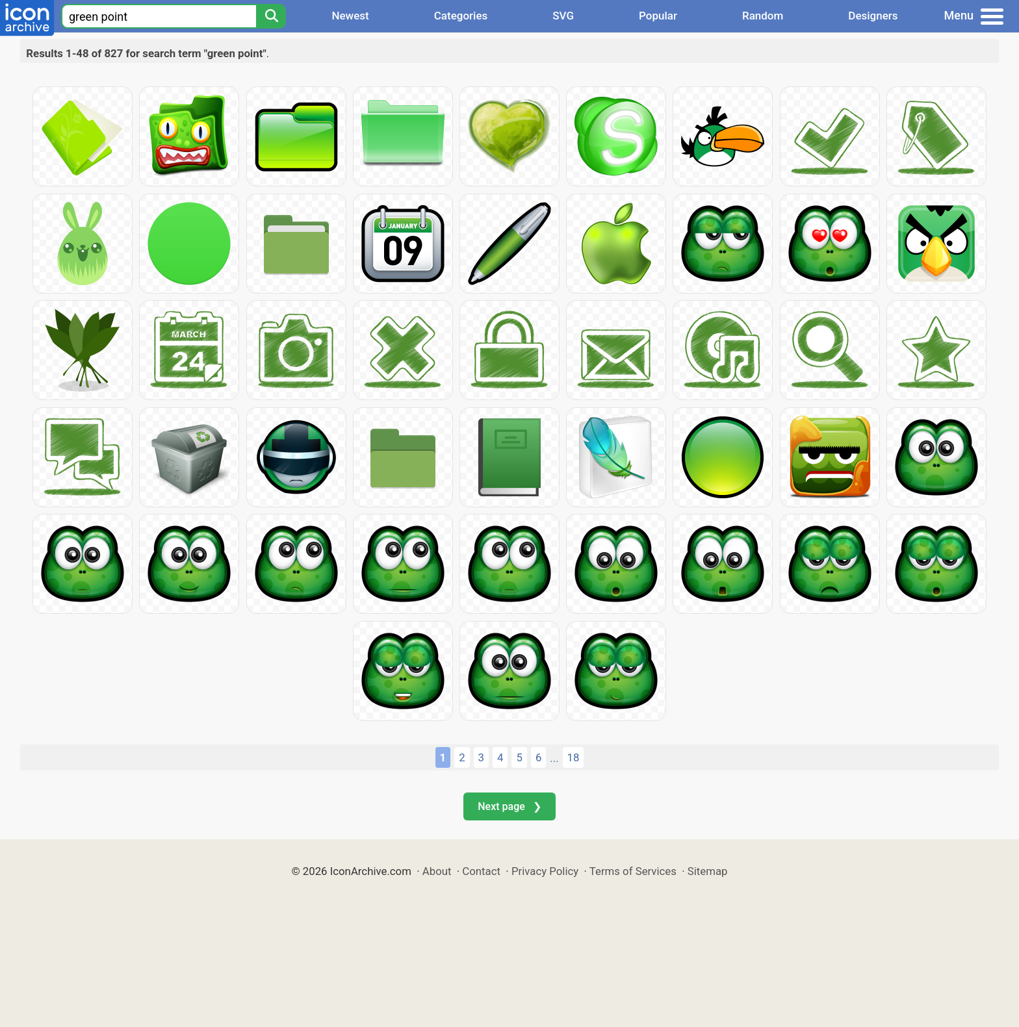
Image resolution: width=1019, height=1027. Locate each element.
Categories (461, 15)
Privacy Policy (544, 871)
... (554, 758)
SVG (563, 15)
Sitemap (708, 871)
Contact (481, 871)
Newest (349, 15)
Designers (872, 15)
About (437, 871)
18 (573, 757)
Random (762, 15)
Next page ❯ (509, 806)
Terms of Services (633, 871)
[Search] (271, 16)
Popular (658, 15)
